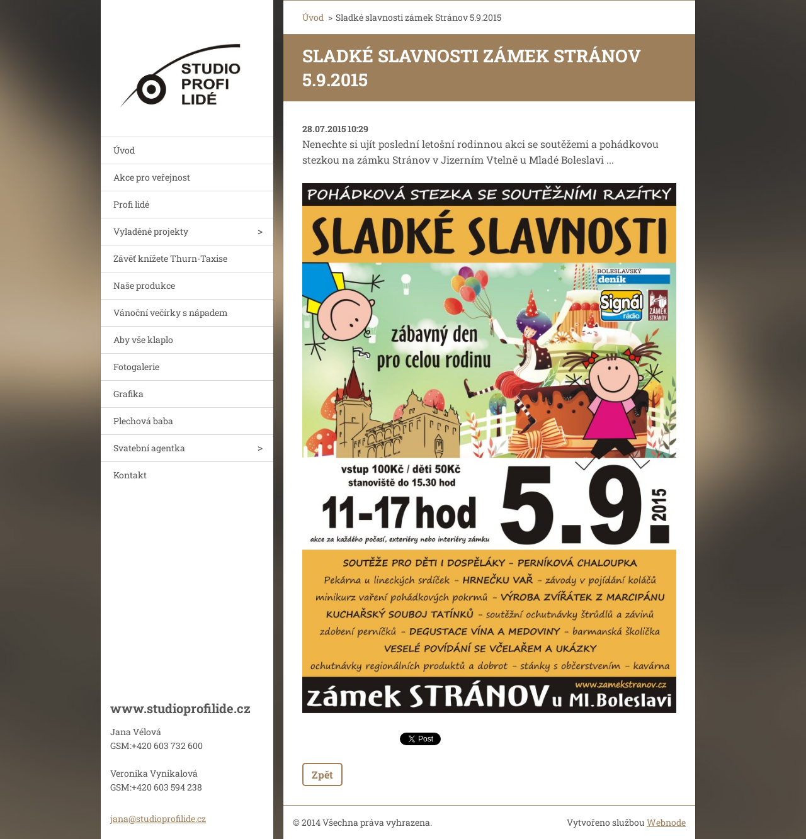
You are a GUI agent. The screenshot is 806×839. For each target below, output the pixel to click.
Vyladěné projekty (150, 231)
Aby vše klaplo (143, 340)
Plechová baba (143, 421)
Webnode (666, 822)
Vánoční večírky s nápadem (170, 312)
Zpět (322, 774)
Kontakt (130, 475)
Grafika (128, 394)
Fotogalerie (136, 367)
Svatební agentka (149, 448)
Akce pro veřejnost (151, 177)
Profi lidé (131, 204)
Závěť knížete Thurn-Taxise (170, 258)
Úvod (124, 150)
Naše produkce (144, 285)
